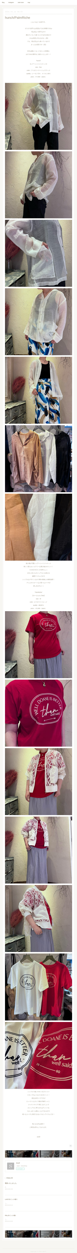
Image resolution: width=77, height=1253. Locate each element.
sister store (21, 2)
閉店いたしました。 (11, 1183)
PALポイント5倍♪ (10, 1216)
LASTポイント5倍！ (11, 1199)
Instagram (11, 2)
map (29, 2)
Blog (3, 2)
